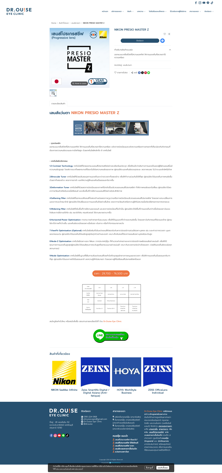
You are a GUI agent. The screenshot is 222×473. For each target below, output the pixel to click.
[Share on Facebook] (139, 72)
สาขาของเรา (119, 411)
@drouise (88, 423)
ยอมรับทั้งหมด (163, 468)
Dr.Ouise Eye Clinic (93, 421)
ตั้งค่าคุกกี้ (149, 468)
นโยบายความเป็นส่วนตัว (64, 469)
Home (53, 23)
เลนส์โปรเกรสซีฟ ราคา (124, 445)
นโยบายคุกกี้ (79, 469)
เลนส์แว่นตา (75, 23)
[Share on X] (142, 72)
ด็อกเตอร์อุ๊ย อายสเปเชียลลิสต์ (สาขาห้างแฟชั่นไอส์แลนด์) (126, 421)
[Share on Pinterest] (145, 72)
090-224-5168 (90, 416)
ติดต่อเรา (140, 40)
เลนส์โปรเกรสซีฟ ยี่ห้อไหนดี (126, 442)
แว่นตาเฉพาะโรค (122, 451)
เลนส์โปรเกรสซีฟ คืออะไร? (126, 439)
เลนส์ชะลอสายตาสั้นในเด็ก (125, 448)
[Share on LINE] (148, 72)
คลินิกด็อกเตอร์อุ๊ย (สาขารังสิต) (128, 416)
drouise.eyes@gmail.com (95, 419)
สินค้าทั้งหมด (64, 23)
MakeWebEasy (116, 463)
